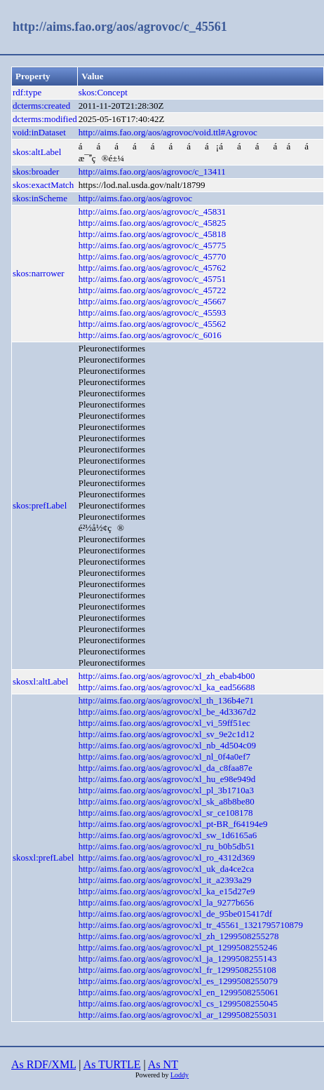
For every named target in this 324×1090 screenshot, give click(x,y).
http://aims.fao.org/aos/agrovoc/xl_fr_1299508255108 (177, 969)
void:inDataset (39, 132)
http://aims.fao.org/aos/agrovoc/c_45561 (120, 27)
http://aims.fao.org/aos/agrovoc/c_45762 (153, 267)
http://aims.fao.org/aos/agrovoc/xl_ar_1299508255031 (178, 1014)
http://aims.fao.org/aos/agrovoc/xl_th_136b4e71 (166, 700)
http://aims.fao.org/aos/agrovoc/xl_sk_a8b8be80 (167, 801)
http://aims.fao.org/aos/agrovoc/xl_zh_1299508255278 (179, 936)
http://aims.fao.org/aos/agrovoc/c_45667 (153, 301)
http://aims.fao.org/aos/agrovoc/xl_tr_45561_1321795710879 (191, 925)
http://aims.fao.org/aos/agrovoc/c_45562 (153, 323)
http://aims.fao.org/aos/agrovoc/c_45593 (153, 312)
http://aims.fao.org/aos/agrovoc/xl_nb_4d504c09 (167, 745)
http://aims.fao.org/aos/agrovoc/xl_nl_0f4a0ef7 (164, 756)
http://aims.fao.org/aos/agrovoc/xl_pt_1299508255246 (178, 947)
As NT (163, 1064)
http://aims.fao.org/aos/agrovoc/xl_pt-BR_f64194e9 (173, 824)
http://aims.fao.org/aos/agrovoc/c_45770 (153, 256)
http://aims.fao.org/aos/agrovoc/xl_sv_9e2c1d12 (167, 734)
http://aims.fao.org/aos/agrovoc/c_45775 (153, 245)
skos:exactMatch (43, 185)
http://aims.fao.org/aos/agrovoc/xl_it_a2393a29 (165, 880)
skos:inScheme (40, 198)
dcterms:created (41, 105)
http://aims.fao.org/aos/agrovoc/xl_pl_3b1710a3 (166, 790)
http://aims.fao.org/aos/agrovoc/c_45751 (153, 279)
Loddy (179, 1075)
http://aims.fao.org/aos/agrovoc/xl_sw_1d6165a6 (168, 835)
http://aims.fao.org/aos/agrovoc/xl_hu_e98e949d (167, 779)
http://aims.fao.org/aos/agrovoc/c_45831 (153, 211)
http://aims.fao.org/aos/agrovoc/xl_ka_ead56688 (167, 687)
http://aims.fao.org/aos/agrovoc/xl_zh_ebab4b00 (167, 676)
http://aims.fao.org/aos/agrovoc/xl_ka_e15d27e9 (167, 891)
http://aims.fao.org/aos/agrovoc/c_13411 (152, 171)
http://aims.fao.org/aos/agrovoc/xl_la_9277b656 (166, 902)
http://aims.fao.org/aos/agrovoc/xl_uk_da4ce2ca (166, 868)
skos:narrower (39, 273)
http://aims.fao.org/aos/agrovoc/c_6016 (150, 335)
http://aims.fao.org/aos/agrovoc (135, 198)
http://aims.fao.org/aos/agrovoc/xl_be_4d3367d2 (167, 711)
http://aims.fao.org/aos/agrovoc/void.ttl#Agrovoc (168, 132)
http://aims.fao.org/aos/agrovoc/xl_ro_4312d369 (167, 857)
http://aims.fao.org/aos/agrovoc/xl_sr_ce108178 (166, 812)
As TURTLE (112, 1064)
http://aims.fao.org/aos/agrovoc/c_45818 (153, 234)
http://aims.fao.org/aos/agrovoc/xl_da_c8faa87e (165, 767)
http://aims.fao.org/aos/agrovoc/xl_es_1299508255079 (178, 981)
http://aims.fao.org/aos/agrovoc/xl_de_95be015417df (175, 913)
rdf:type (27, 92)
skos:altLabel (37, 152)
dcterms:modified (45, 119)
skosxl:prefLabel (43, 857)
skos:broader (36, 171)
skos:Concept (103, 92)
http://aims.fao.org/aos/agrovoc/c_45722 (153, 290)
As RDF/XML (43, 1064)
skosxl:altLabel (40, 681)
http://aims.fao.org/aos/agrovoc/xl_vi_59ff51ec (164, 723)
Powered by (152, 1075)
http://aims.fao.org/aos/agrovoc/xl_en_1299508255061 (179, 992)
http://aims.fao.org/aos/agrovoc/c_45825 (153, 222)
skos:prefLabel (40, 505)
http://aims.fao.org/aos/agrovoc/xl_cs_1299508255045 (178, 1003)
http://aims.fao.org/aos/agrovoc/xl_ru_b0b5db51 (167, 846)
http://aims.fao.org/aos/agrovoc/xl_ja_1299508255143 (178, 958)
